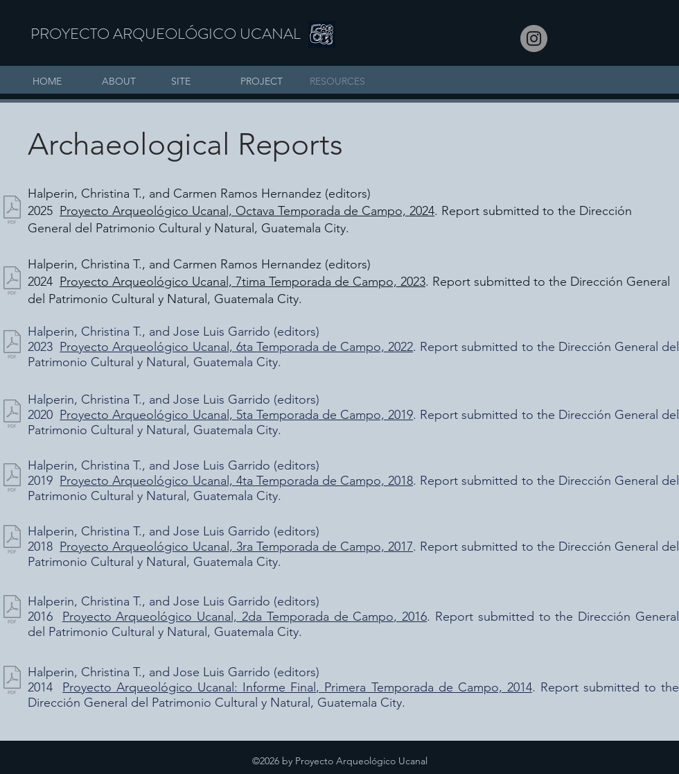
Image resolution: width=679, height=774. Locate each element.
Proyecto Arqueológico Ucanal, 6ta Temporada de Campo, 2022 (236, 346)
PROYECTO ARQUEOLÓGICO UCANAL (165, 33)
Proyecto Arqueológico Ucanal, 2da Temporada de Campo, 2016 (244, 616)
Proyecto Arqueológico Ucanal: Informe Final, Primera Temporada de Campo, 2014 (297, 687)
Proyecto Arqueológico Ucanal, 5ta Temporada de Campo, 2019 (236, 414)
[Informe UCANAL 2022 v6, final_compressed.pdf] (12, 346)
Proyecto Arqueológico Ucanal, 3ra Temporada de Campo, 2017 (236, 546)
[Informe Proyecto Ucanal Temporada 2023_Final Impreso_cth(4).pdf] (12, 282)
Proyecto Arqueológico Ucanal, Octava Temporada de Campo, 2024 (247, 210)
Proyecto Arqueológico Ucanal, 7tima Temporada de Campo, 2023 (242, 281)
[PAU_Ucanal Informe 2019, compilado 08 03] (12, 415)
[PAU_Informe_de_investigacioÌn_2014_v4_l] (12, 681)
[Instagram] (533, 38)
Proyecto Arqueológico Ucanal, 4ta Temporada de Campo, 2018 (236, 480)
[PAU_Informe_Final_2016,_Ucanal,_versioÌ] (12, 611)
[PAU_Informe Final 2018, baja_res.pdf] (12, 479)
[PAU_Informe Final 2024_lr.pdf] (12, 211)
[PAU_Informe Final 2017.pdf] (12, 541)
